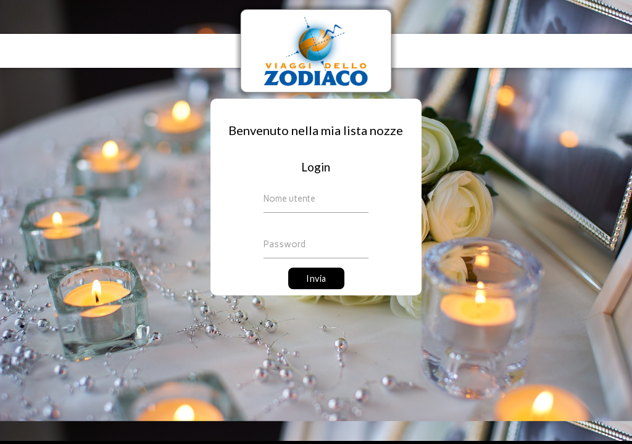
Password (285, 244)
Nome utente (289, 198)
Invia (316, 278)
